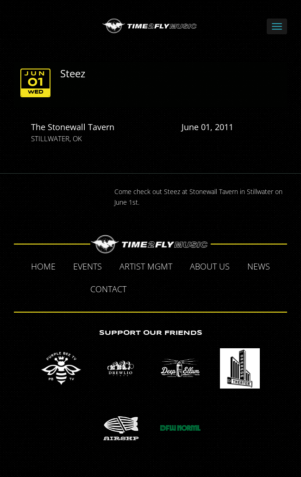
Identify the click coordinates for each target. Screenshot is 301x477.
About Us (210, 266)
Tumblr (188, 290)
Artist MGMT (145, 266)
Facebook (146, 290)
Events (87, 266)
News (258, 266)
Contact (108, 289)
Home (43, 266)
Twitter (167, 290)
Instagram (210, 290)
